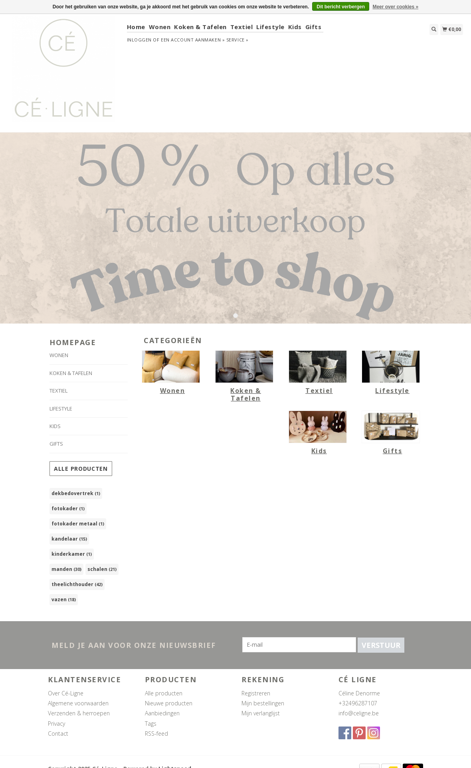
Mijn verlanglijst (260, 713)
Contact (58, 733)
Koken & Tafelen (200, 27)
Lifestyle (270, 27)
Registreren (255, 693)
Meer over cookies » (395, 7)
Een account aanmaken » (193, 40)
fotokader (68, 508)
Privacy (56, 723)
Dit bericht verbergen (341, 7)
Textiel (241, 27)
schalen (102, 569)
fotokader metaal (77, 523)
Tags (150, 723)
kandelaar (69, 538)
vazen (63, 599)
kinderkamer (71, 554)
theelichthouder (77, 584)
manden (66, 569)
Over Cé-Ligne (65, 693)
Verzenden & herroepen (79, 713)
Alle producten (81, 468)
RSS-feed (156, 733)
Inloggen (139, 40)
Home (136, 27)
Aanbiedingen (162, 713)
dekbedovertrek (75, 493)
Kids (295, 27)
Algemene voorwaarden (78, 703)
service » (237, 40)
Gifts (313, 27)
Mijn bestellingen (262, 703)
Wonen (160, 27)
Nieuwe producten (168, 703)
